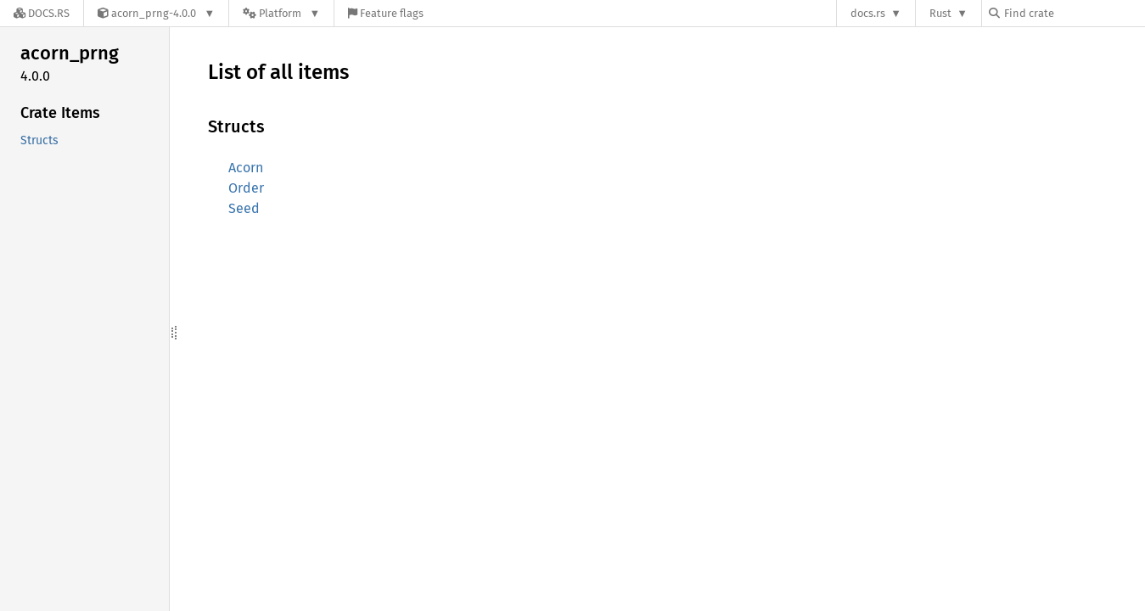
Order (246, 188)
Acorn (245, 168)
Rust (940, 13)
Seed (244, 208)
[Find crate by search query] (1073, 13)
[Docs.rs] (41, 13)
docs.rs (867, 13)
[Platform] (281, 13)
